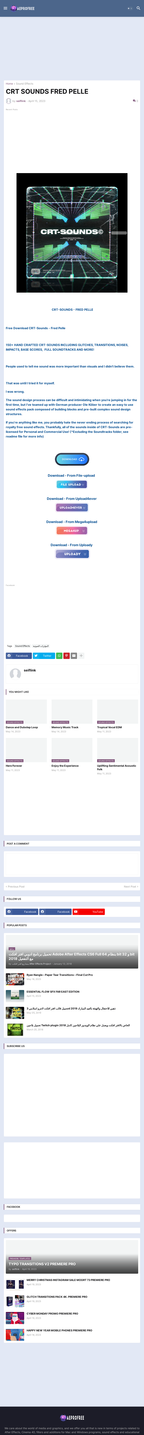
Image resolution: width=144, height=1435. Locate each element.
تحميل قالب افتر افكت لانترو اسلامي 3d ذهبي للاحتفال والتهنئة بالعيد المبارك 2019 (71, 1008)
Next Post (130, 886)
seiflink (30, 670)
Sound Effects (24, 83)
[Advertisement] (72, 48)
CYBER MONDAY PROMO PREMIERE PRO (52, 1313)
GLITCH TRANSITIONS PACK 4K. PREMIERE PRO (57, 1296)
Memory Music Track (65, 727)
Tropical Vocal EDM (109, 727)
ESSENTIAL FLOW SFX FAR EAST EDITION (53, 991)
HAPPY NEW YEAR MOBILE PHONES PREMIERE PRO (59, 1330)
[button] (5, 8)
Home (9, 83)
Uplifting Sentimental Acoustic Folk (116, 767)
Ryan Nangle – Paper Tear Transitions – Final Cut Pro (60, 974)
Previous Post (16, 886)
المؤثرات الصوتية (41, 646)
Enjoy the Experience (65, 765)
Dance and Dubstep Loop (22, 727)
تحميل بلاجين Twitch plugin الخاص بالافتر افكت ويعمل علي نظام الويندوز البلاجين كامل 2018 (78, 1025)
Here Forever (14, 765)
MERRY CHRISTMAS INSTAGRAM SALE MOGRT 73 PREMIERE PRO (68, 1280)
